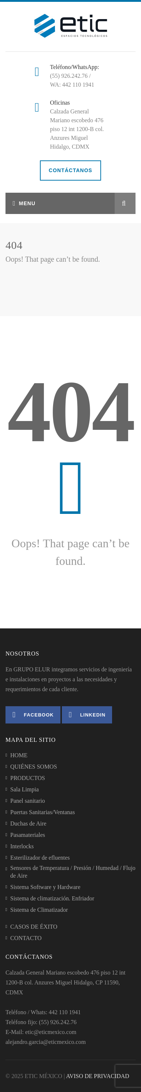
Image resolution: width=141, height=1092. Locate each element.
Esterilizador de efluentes (40, 858)
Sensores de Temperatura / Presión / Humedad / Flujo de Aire (73, 872)
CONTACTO (26, 938)
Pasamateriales (27, 835)
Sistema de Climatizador (39, 910)
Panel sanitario (27, 801)
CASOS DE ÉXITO (33, 927)
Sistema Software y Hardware (45, 887)
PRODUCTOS (27, 778)
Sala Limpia (24, 789)
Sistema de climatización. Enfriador (52, 898)
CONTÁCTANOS (70, 170)
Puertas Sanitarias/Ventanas (42, 812)
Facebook (33, 715)
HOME (18, 755)
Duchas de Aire (28, 823)
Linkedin (87, 715)
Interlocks (22, 846)
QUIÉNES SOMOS (33, 766)
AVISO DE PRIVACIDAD (97, 1076)
